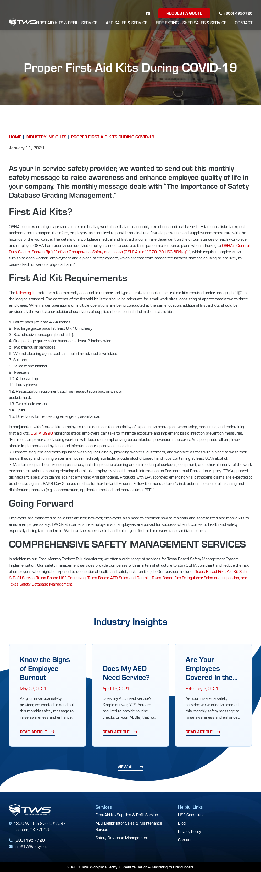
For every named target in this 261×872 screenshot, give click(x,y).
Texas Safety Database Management (40, 584)
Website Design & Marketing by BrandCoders (158, 867)
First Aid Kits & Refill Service (66, 22)
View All (127, 766)
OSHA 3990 (42, 433)
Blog (182, 823)
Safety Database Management (122, 837)
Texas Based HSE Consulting (61, 577)
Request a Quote (184, 13)
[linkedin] (148, 13)
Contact (243, 22)
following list (26, 292)
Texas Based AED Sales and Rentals (118, 577)
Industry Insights (46, 136)
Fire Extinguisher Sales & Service (191, 22)
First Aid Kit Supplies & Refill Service (127, 814)
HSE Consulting (191, 814)
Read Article (33, 731)
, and (243, 577)
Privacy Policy (189, 831)
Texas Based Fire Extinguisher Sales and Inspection (195, 577)
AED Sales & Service (126, 22)
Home (15, 136)
